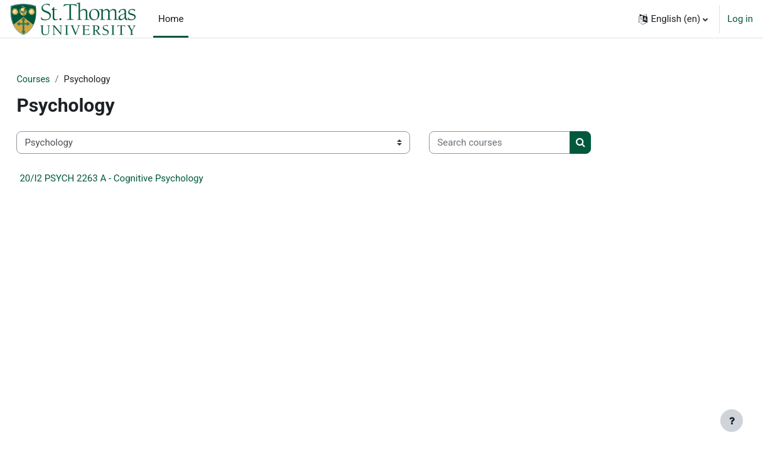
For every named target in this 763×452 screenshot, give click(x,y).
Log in (740, 18)
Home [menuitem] (170, 18)
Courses (62, 79)
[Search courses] (527, 143)
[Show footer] (731, 420)
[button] (673, 19)
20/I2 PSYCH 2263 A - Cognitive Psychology (139, 179)
